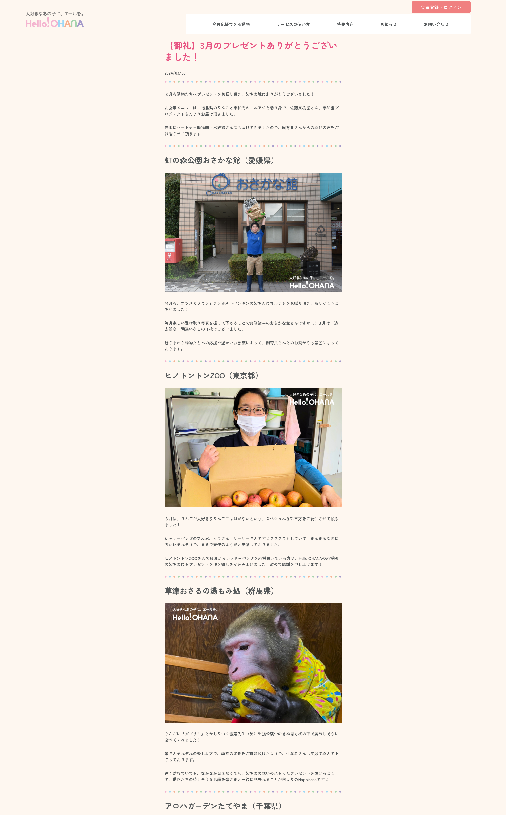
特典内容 (345, 24)
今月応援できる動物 (231, 24)
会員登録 (441, 7)
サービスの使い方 (293, 24)
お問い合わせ (436, 24)
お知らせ (388, 24)
